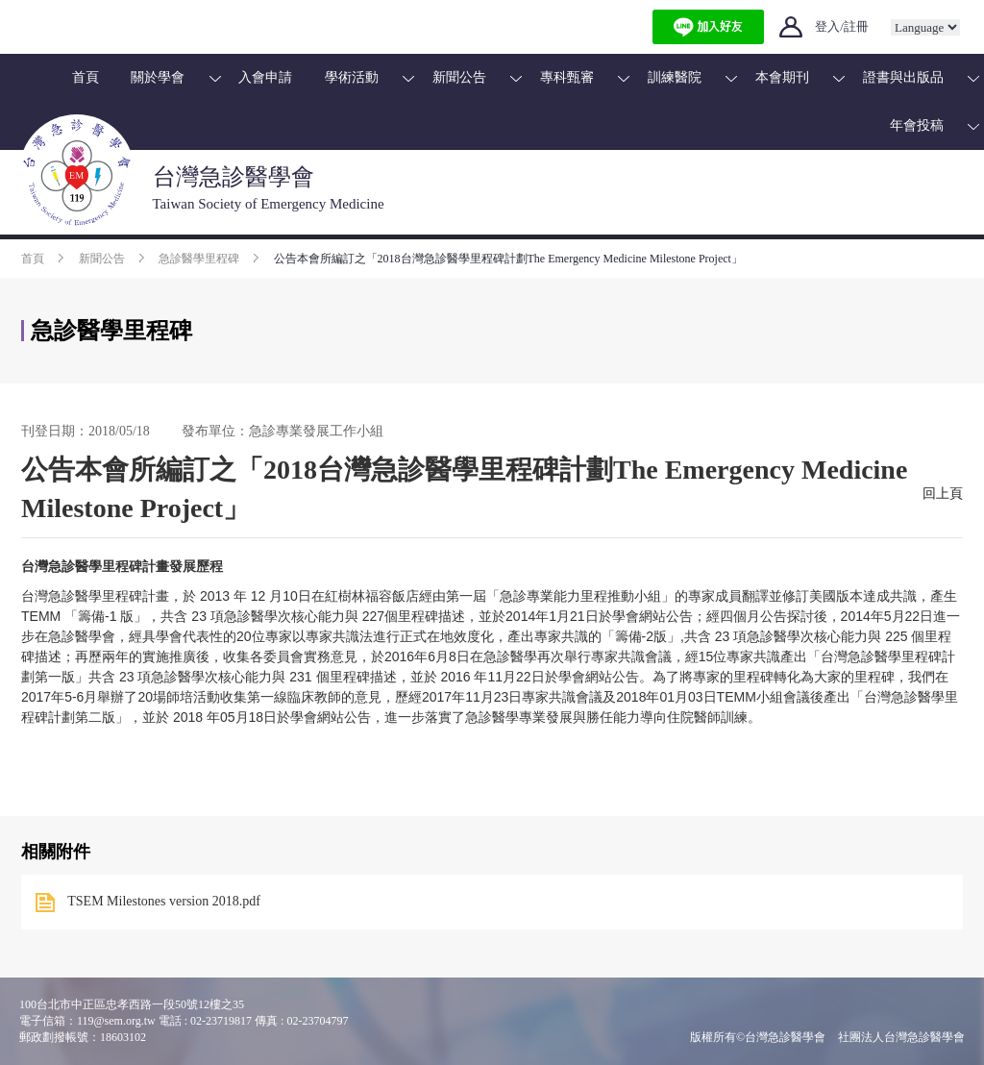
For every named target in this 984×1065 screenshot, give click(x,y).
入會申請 (265, 77)
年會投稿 (917, 125)
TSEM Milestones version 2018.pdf (163, 901)
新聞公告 (459, 77)
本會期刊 (782, 77)
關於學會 (157, 77)
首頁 (85, 77)
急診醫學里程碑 (199, 258)
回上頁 (942, 493)
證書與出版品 (903, 77)
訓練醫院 (674, 77)
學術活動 (352, 77)
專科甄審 (567, 77)
